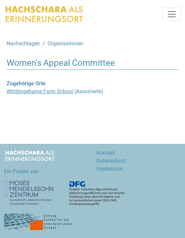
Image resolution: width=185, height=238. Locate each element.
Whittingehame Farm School (40, 91)
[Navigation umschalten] (172, 14)
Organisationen (65, 43)
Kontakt (105, 153)
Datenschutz (111, 161)
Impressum (109, 169)
